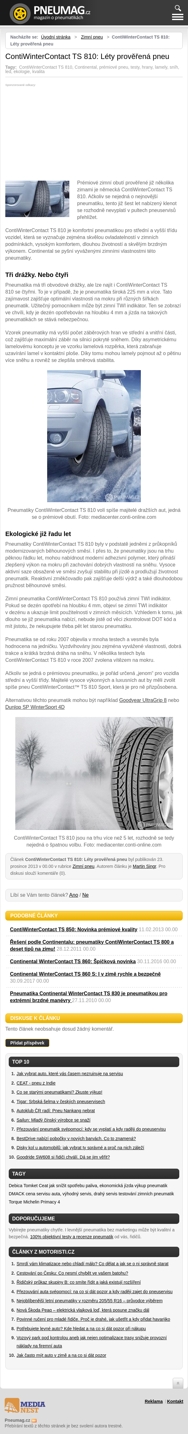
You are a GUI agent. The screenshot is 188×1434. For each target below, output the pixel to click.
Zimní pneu (92, 37)
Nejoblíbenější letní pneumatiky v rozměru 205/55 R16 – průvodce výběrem (90, 1300)
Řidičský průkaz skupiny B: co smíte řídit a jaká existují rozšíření (79, 1282)
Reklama (154, 1401)
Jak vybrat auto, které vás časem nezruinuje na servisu (70, 1073)
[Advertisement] (57, 134)
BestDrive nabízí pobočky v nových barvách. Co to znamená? (76, 1138)
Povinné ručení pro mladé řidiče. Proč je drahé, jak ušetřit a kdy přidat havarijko (93, 1319)
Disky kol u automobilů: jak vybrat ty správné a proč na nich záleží (80, 1147)
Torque (15, 1201)
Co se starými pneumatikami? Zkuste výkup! (59, 1092)
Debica (15, 1185)
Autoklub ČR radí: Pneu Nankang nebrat (56, 1110)
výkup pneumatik (151, 1185)
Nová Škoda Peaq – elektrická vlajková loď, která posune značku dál (83, 1310)
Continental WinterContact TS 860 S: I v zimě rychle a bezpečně (85, 974)
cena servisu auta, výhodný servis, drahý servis (71, 1193)
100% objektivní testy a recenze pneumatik (71, 1236)
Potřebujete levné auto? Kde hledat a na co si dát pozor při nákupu (81, 1328)
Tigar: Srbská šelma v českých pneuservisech (61, 1101)
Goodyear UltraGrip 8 (143, 700)
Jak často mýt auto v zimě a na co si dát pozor (61, 1355)
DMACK (17, 1193)
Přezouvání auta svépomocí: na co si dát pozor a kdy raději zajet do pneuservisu (95, 1291)
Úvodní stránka (55, 37)
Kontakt (175, 1401)
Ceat (43, 1185)
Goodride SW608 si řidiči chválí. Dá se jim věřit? (63, 1157)
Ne (85, 895)
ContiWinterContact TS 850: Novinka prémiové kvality (73, 929)
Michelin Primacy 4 (41, 1201)
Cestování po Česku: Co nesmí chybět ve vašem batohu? (72, 1273)
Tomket (30, 1185)
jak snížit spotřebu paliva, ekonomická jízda (92, 1185)
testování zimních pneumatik (146, 1193)
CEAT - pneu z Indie (36, 1083)
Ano (73, 895)
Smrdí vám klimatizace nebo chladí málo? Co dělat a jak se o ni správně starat (92, 1263)
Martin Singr (144, 866)
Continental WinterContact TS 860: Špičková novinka (73, 961)
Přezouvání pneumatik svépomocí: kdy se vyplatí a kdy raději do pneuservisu (91, 1129)
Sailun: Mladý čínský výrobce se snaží (54, 1120)
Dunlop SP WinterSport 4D (35, 707)
